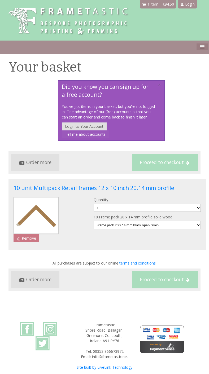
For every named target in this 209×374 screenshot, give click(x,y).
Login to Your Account (84, 126)
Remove (26, 238)
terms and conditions (137, 263)
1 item (150, 4)
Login (188, 4)
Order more (35, 162)
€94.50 (168, 4)
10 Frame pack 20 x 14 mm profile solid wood (133, 216)
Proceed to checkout (165, 162)
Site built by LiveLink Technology (104, 367)
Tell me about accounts (85, 134)
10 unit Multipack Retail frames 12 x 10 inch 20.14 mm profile (94, 188)
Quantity (101, 199)
